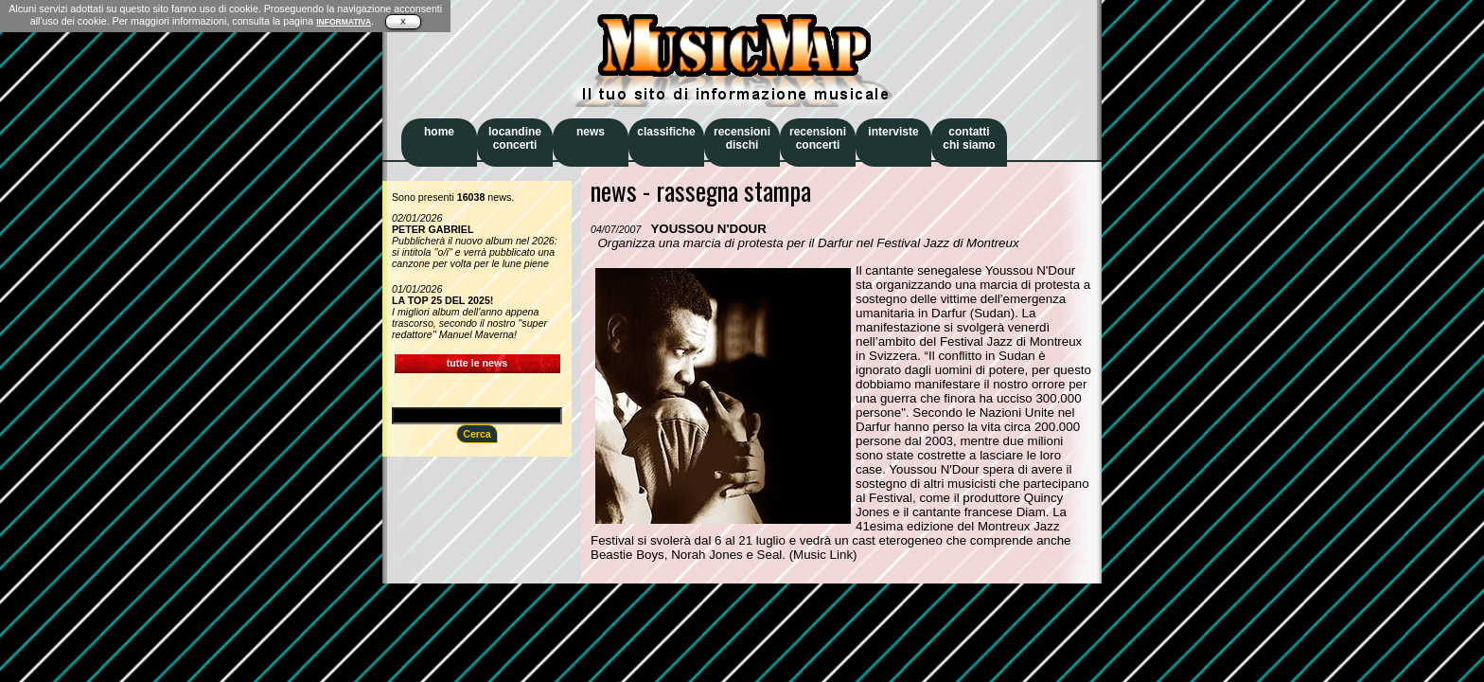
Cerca (477, 434)
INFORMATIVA (343, 22)
